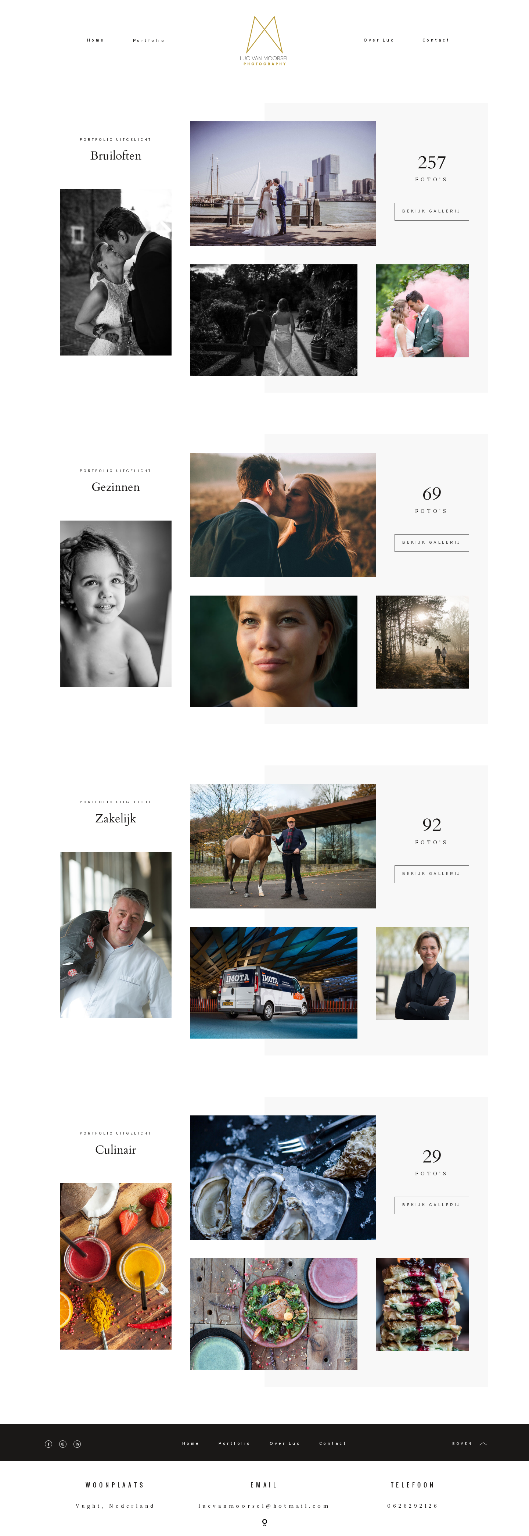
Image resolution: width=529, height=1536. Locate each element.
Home (96, 41)
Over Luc (379, 41)
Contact (436, 41)
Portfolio (149, 41)
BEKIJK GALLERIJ (431, 212)
